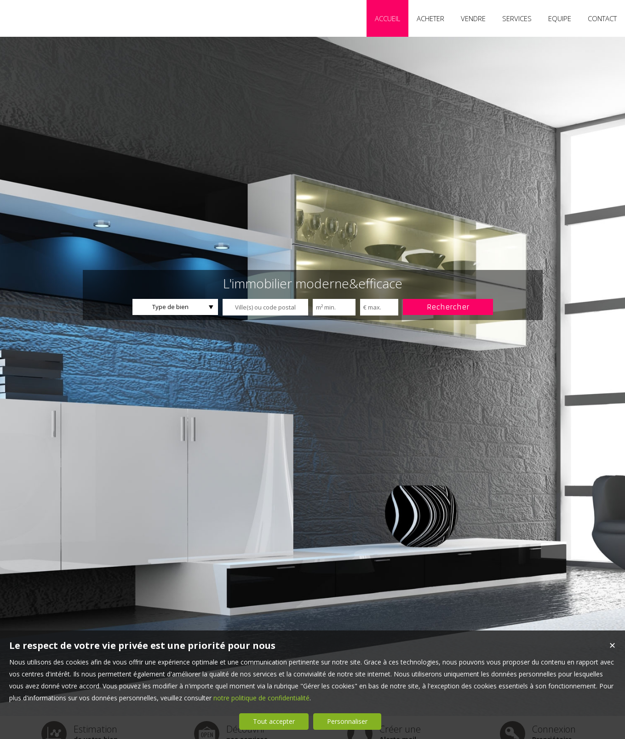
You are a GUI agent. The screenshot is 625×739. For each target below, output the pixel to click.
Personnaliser (347, 721)
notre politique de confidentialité (261, 697)
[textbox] (265, 307)
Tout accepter (274, 721)
